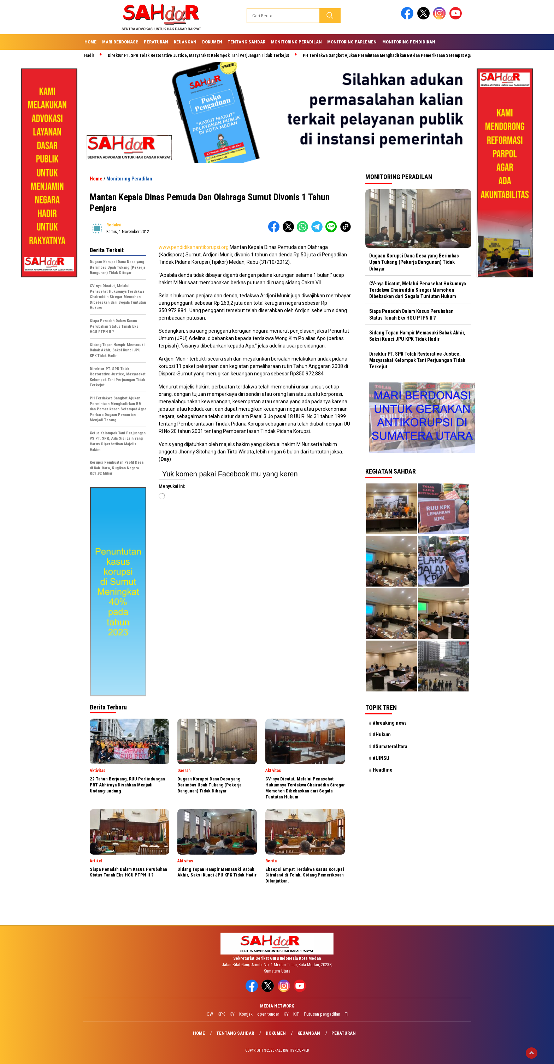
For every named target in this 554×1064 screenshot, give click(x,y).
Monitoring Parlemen (352, 41)
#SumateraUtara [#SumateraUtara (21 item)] (390, 746)
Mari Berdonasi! (120, 41)
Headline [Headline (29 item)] (383, 770)
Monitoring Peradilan (296, 41)
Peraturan (156, 41)
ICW (209, 1014)
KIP (296, 1014)
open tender (268, 1014)
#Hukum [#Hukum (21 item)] (382, 734)
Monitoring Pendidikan (408, 41)
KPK (221, 1014)
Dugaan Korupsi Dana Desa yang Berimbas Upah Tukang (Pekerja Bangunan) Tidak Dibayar (414, 262)
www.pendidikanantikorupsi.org (194, 247)
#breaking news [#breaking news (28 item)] (390, 723)
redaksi (113, 224)
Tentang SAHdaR (246, 41)
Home (90, 41)
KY (232, 1014)
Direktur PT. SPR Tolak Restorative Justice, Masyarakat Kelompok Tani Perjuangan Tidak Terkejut (201, 55)
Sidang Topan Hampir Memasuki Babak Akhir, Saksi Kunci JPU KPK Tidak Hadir (417, 336)
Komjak (246, 1014)
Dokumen (212, 41)
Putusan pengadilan (322, 1014)
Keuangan (185, 41)
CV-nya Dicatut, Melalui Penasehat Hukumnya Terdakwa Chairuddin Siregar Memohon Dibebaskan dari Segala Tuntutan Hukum (417, 290)
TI (346, 1014)
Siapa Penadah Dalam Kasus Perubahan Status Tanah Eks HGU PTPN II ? (411, 314)
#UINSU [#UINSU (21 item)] (381, 758)
